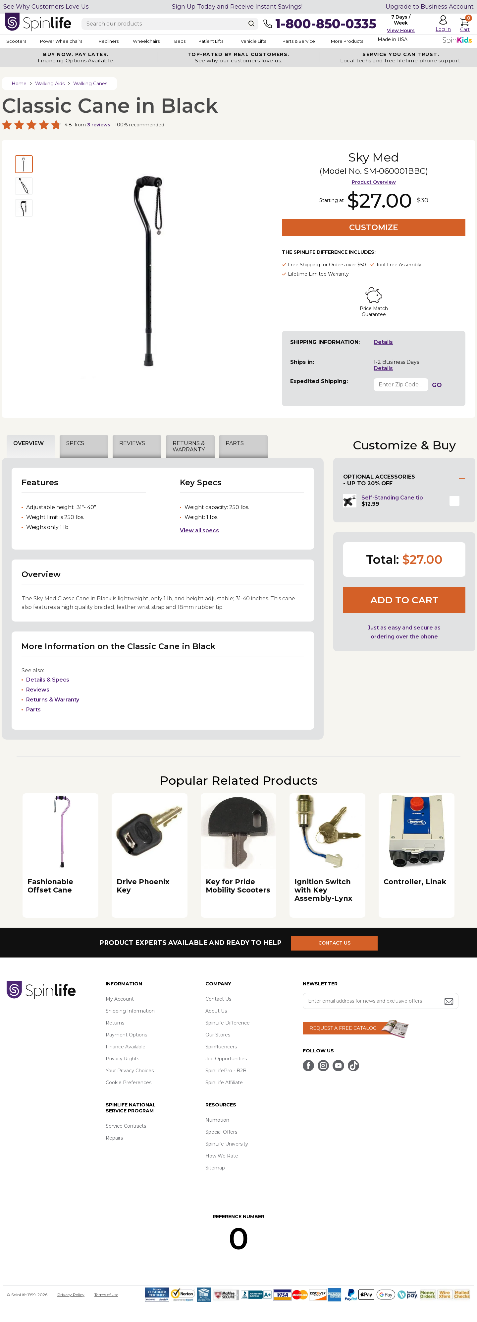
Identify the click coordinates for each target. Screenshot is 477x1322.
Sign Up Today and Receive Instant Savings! (237, 6)
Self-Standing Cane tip (392, 498)
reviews (98, 125)
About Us (216, 1011)
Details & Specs (47, 680)
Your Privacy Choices (130, 1071)
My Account (120, 999)
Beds (198, 41)
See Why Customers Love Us (46, 6)
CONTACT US (337, 943)
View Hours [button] (401, 30)
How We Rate (221, 1156)
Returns (115, 1023)
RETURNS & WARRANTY (189, 446)
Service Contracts (126, 1126)
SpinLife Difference (227, 1023)
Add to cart (404, 600)
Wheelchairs (160, 41)
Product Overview (374, 182)
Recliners (118, 41)
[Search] (251, 24)
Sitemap (215, 1168)
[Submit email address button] (449, 1002)
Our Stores (217, 1035)
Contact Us (218, 999)
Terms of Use (106, 1294)
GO (437, 385)
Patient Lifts (234, 41)
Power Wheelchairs (65, 41)
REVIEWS (132, 443)
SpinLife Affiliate (224, 1083)
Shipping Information (130, 1011)
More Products (384, 41)
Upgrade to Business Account (430, 6)
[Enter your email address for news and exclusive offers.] (380, 1001)
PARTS (235, 443)
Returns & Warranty (52, 699)
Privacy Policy (70, 1294)
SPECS (75, 443)
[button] (454, 501)
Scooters (15, 41)
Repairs (114, 1138)
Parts (33, 709)
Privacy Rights (122, 1059)
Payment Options (126, 1035)
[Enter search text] (169, 24)
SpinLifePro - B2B (225, 1071)
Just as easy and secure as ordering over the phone (404, 632)
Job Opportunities (226, 1059)
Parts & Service (330, 41)
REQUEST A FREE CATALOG (343, 1028)
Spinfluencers (221, 1047)
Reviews (37, 690)
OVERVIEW (28, 443)
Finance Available (125, 1047)
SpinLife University (226, 1144)
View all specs (199, 530)
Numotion (217, 1120)
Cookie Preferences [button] (128, 1083)
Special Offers (221, 1132)
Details (383, 342)
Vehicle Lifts (281, 41)
